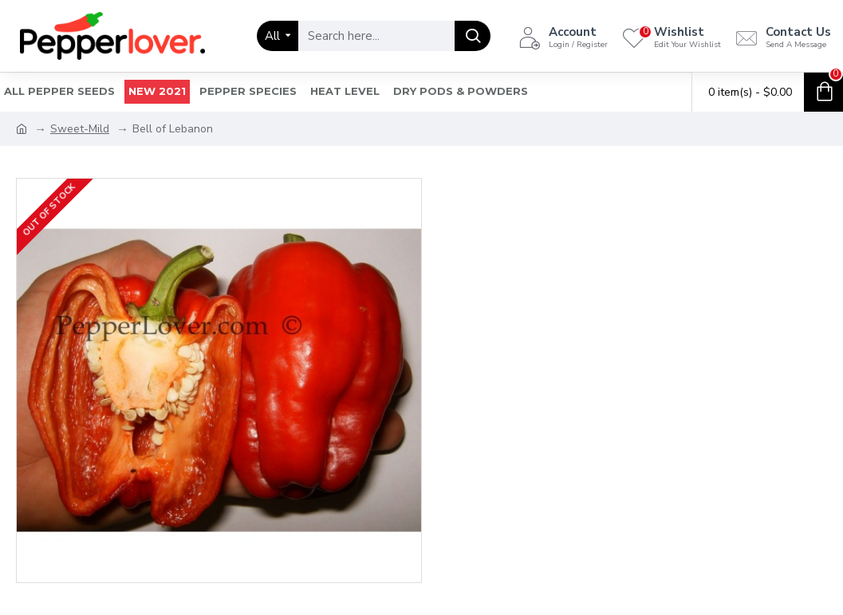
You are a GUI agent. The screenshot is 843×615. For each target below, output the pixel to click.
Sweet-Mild (79, 128)
